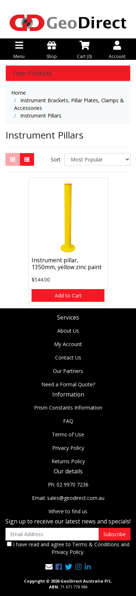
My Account (68, 344)
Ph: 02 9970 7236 (68, 484)
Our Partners (68, 370)
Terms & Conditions (95, 544)
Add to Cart (68, 295)
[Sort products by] (98, 159)
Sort (56, 159)
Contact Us (68, 357)
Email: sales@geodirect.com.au (68, 497)
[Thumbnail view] (12, 159)
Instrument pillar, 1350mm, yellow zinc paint (67, 263)
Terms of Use (68, 434)
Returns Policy (68, 461)
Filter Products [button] (32, 73)
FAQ (68, 421)
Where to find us (68, 511)
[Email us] (49, 567)
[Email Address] (52, 534)
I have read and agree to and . (68, 548)
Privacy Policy (68, 447)
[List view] (27, 159)
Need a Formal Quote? (68, 384)
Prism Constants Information (68, 407)
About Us (68, 330)
